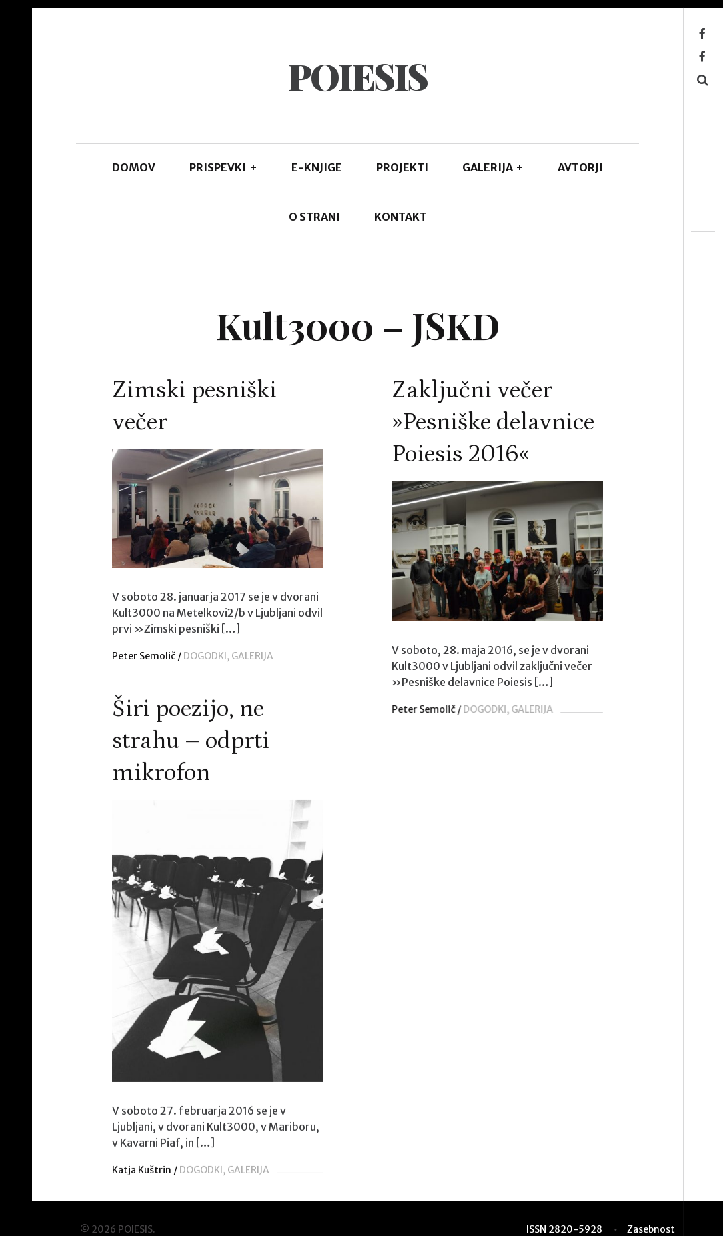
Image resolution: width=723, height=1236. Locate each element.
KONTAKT (400, 216)
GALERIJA (493, 167)
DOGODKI (205, 656)
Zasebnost (651, 1225)
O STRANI (314, 216)
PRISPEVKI (223, 167)
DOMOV (133, 167)
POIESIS (357, 76)
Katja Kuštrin (141, 1171)
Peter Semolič (143, 656)
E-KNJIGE (316, 167)
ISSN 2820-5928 (564, 1225)
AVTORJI (580, 167)
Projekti (402, 167)
